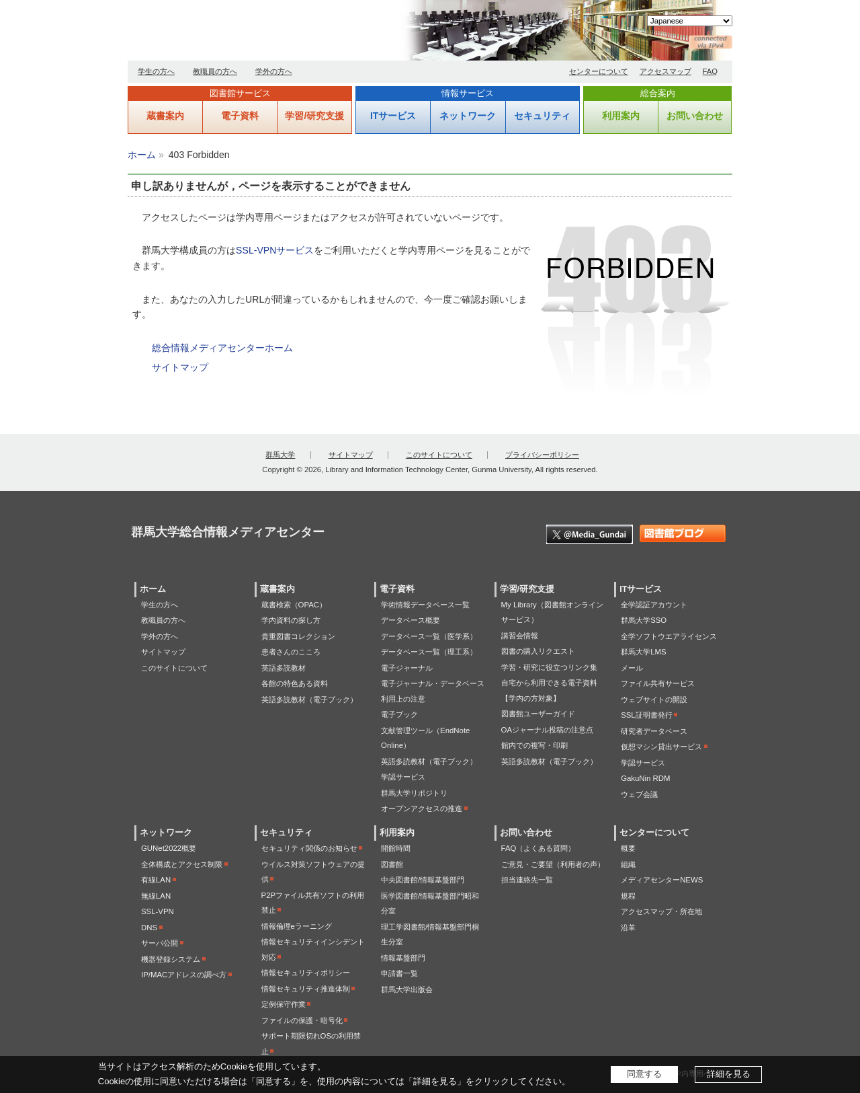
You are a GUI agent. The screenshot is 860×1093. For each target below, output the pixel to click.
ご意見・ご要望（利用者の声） (553, 864)
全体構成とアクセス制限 (181, 864)
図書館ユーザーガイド (538, 714)
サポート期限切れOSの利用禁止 (311, 1043)
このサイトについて (439, 455)
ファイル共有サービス (658, 683)
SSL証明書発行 (647, 715)
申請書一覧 (399, 973)
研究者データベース (654, 731)
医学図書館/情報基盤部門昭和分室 (430, 903)
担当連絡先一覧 (527, 880)
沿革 (628, 928)
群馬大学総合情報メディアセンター (282, 34)
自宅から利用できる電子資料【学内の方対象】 (549, 690)
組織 (628, 864)
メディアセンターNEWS (662, 880)
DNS (149, 928)
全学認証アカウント (654, 605)
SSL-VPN (157, 911)
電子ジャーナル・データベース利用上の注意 (432, 691)
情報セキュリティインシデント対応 (313, 949)
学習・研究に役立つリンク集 (549, 667)
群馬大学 (280, 455)
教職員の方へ (215, 71)
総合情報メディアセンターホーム (222, 347)
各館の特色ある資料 (294, 683)
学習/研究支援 (314, 115)
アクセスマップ (665, 71)
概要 (628, 848)
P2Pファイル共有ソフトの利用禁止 (313, 903)
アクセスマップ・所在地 (661, 911)
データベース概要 (410, 620)
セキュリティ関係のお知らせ (309, 848)
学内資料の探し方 (290, 620)
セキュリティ (542, 115)
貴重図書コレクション (298, 636)
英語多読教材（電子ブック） (309, 699)
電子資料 (240, 115)
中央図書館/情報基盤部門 (422, 880)
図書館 (392, 864)
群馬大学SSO (643, 620)
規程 (628, 896)
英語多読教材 (283, 668)
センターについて (598, 71)
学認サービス (403, 777)
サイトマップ (180, 367)
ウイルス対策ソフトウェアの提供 (313, 872)
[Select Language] (689, 20)
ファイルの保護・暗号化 (302, 1020)
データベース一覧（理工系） (429, 652)
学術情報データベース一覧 (425, 605)
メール (632, 668)
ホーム (142, 154)
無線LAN (156, 896)
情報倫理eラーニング (296, 926)
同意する (644, 1074)
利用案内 (621, 115)
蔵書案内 (165, 115)
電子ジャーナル (407, 668)
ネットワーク (467, 115)
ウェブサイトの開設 (654, 699)
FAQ (710, 71)
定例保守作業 (283, 1004)
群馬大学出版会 (407, 989)
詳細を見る (728, 1074)
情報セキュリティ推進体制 (305, 989)
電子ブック (399, 714)
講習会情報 (519, 636)
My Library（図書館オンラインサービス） (552, 612)
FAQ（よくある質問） (538, 848)
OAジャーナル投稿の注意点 (547, 730)
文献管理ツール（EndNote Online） (425, 738)
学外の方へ (273, 71)
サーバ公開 (159, 943)
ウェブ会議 (639, 794)
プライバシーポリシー (542, 455)
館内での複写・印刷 (534, 745)
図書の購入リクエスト (538, 651)
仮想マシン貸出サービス (661, 747)
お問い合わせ (694, 115)
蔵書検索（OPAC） (294, 605)
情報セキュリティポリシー (305, 973)
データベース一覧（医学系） (429, 636)
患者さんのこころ (290, 652)
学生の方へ (156, 71)
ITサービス (393, 115)
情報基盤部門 (403, 958)
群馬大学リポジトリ (414, 793)
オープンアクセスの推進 (421, 808)
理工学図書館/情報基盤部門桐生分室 (430, 934)
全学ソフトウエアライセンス (669, 636)
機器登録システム (170, 959)
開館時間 (396, 848)
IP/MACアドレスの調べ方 (183, 975)
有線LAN (156, 880)
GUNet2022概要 (168, 848)
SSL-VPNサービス (275, 250)
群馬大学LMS (643, 652)
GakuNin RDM (645, 778)
